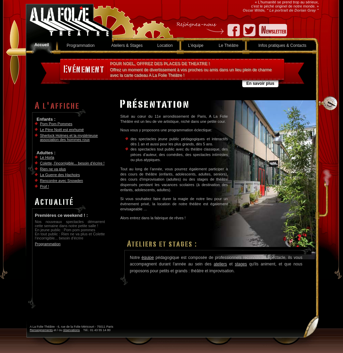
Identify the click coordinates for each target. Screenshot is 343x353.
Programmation (81, 45)
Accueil (42, 44)
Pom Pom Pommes (56, 124)
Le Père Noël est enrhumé (62, 130)
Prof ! (44, 186)
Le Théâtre (228, 45)
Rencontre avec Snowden (61, 181)
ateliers (220, 264)
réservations (71, 330)
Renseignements (41, 330)
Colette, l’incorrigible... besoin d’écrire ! (72, 163)
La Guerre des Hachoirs (60, 175)
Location (165, 45)
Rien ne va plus (53, 169)
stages (241, 264)
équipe (147, 257)
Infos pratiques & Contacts (282, 45)
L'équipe (196, 45)
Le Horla (47, 157)
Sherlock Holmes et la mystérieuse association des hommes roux (69, 137)
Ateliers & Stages (126, 45)
